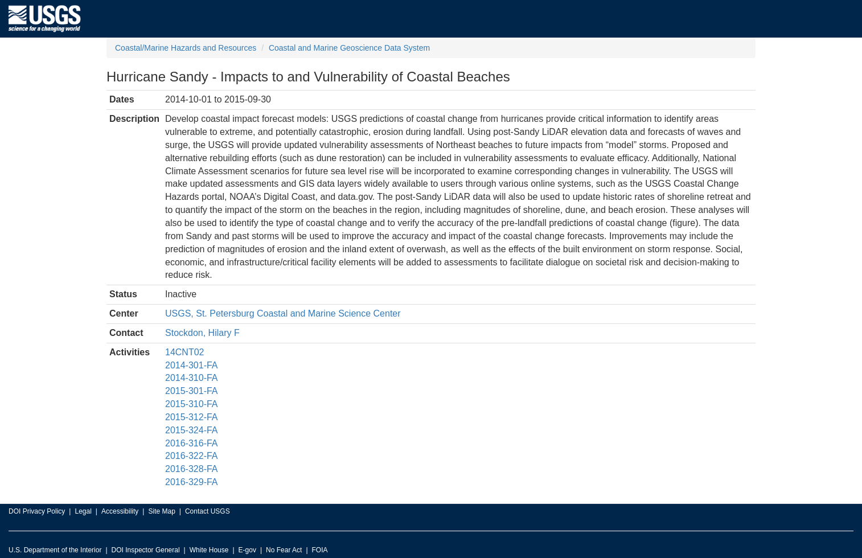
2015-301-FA (191, 391)
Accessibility (119, 511)
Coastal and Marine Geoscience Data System (349, 47)
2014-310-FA (191, 378)
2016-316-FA (191, 443)
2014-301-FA (191, 365)
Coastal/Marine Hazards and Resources (185, 47)
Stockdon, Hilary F (202, 333)
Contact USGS (207, 511)
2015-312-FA (191, 417)
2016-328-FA (191, 469)
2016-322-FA (191, 456)
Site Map (161, 511)
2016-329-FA (191, 482)
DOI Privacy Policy (37, 511)
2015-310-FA (191, 404)
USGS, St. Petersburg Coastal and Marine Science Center (283, 313)
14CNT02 (184, 352)
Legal (83, 511)
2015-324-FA (191, 430)
